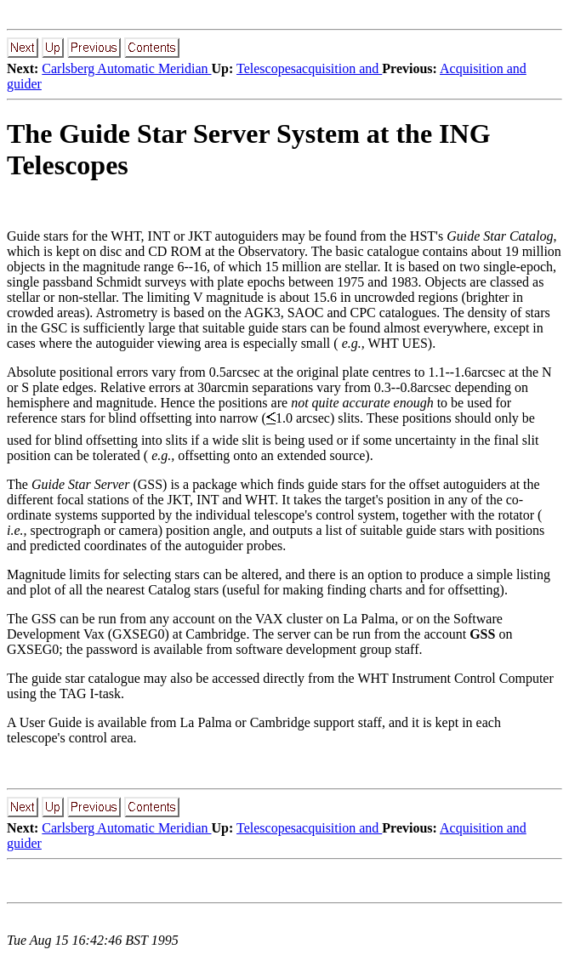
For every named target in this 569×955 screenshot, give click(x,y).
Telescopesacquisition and (309, 68)
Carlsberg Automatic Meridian (126, 68)
